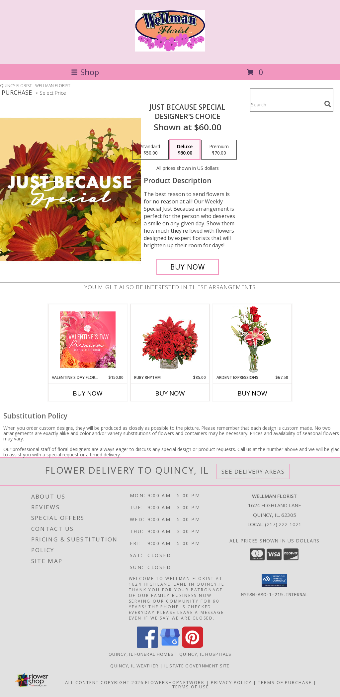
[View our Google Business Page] (170, 646)
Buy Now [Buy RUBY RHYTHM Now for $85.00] (170, 393)
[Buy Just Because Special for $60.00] (187, 267)
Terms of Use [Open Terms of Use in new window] (190, 687)
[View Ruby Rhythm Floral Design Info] (170, 339)
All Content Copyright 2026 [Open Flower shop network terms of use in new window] (104, 682)
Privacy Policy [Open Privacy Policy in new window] (231, 682)
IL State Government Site (197, 666)
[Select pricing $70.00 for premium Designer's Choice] (219, 150)
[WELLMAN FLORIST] (170, 48)
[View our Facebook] (147, 646)
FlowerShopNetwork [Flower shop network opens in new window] (175, 682)
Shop (85, 71)
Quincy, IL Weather (134, 666)
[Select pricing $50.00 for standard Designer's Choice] (150, 150)
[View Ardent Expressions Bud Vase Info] (252, 339)
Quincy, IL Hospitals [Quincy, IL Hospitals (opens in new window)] (205, 654)
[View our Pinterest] (192, 646)
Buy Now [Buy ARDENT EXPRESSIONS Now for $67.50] (252, 393)
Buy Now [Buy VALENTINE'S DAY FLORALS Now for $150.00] (88, 393)
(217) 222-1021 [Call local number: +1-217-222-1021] (283, 524)
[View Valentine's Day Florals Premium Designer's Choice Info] (88, 339)
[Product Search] (285, 104)
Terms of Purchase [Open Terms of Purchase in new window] (285, 682)
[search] (327, 104)
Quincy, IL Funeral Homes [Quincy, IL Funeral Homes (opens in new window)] (141, 654)
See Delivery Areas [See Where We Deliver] (253, 471)
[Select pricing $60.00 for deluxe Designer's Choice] (185, 150)
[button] (274, 580)
